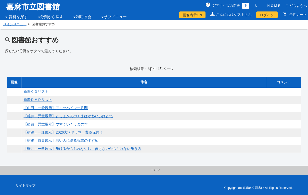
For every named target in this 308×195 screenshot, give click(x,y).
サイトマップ (25, 185)
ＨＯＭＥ (274, 6)
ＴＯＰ (155, 170)
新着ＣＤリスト (35, 91)
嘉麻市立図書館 (33, 7)
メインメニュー (15, 24)
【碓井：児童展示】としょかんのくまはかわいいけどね (68, 116)
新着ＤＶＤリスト (37, 100)
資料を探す (18, 17)
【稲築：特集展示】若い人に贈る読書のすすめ (60, 140)
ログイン (267, 15)
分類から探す (51, 17)
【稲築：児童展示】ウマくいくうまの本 (55, 124)
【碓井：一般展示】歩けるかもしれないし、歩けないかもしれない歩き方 (82, 149)
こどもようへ (296, 6)
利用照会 (83, 17)
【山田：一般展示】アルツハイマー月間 (55, 108)
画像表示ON (192, 15)
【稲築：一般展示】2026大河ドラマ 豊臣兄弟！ (63, 132)
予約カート (297, 14)
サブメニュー (115, 17)
